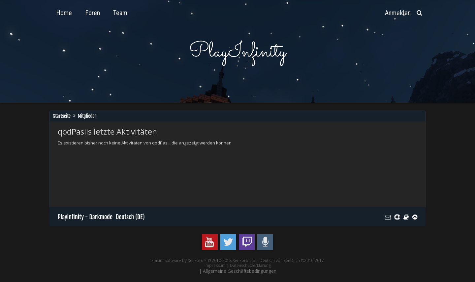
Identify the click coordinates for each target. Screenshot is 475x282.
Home (64, 13)
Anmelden (398, 13)
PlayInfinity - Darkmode (85, 216)
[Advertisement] (178, 168)
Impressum (215, 265)
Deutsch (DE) (130, 216)
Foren (92, 13)
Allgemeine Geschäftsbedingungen (239, 271)
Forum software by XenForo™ (203, 260)
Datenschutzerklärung (250, 265)
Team (120, 13)
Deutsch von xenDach (292, 260)
